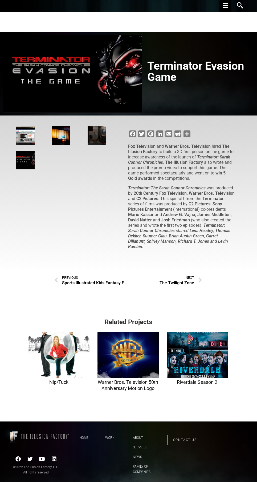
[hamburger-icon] (225, 6)
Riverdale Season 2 (197, 382)
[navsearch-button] (240, 6)
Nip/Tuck (58, 382)
